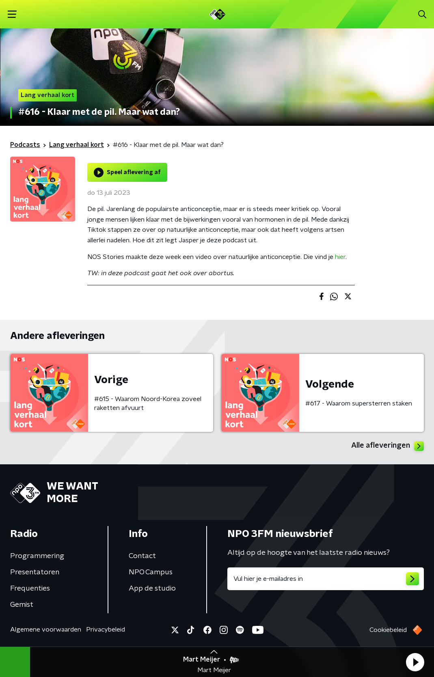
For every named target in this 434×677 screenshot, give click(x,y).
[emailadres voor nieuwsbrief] (325, 578)
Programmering (37, 556)
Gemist (21, 604)
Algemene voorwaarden (45, 629)
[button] (415, 662)
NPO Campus (151, 572)
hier (340, 257)
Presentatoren (34, 572)
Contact (142, 556)
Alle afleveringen (387, 446)
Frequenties (30, 588)
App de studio (152, 588)
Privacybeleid (105, 629)
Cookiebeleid (388, 630)
